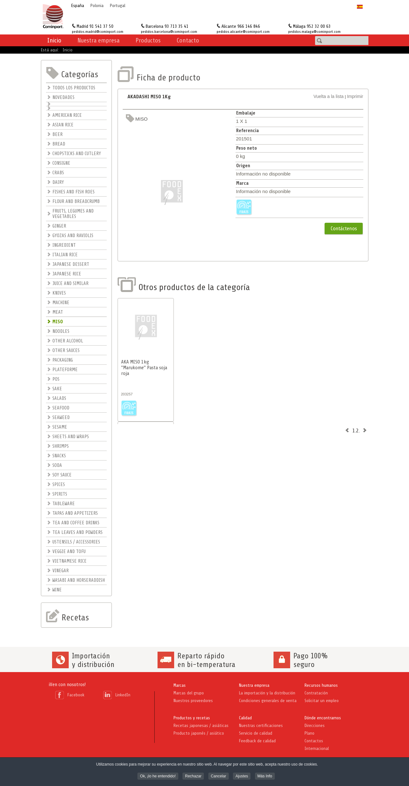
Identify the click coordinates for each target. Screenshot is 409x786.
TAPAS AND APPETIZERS (75, 513)
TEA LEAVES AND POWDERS (77, 532)
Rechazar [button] (193, 776)
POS (55, 379)
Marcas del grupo (189, 693)
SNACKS (59, 456)
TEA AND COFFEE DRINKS (75, 523)
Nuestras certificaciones (261, 725)
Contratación (316, 693)
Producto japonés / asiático (199, 733)
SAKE (57, 389)
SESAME (59, 427)
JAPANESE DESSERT (70, 264)
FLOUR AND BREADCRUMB (76, 201)
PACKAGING (62, 360)
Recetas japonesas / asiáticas (201, 725)
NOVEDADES (63, 97)
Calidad (245, 717)
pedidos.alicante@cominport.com (243, 31)
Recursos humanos (321, 685)
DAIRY (58, 182)
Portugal (117, 5)
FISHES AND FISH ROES (73, 192)
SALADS (59, 398)
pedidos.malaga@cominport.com (314, 31)
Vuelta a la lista (328, 96)
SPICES (58, 484)
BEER (57, 134)
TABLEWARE (63, 503)
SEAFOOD (60, 408)
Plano (309, 733)
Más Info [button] (265, 776)
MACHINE (60, 302)
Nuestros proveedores (193, 700)
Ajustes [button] (241, 776)
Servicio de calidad (255, 733)
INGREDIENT (64, 245)
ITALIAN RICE (65, 255)
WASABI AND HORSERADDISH (78, 580)
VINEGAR (60, 570)
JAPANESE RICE (66, 274)
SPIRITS (59, 494)
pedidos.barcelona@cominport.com (169, 31)
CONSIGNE (61, 163)
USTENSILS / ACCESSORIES (76, 542)
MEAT (57, 312)
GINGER (59, 226)
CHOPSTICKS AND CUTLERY (76, 153)
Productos (148, 40)
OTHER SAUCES (66, 350)
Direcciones (315, 725)
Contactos (314, 740)
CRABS (58, 173)
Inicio (54, 40)
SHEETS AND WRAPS (70, 436)
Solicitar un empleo (322, 700)
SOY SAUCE (62, 475)
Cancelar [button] (218, 776)
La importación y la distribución (267, 693)
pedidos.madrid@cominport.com (97, 31)
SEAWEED (61, 417)
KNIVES (59, 293)
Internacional (317, 748)
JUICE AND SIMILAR (70, 283)
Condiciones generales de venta (268, 700)
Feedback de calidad (257, 740)
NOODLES (60, 331)
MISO (57, 322)
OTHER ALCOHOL (67, 341)
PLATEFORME (65, 369)
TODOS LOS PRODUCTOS (73, 88)
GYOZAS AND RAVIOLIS (72, 235)
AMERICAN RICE (67, 115)
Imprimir (355, 96)
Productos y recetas (192, 717)
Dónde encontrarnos (323, 717)
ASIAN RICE (62, 125)
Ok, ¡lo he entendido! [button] (157, 776)
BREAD (58, 144)
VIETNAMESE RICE (69, 561)
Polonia (97, 5)
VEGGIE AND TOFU (69, 551)
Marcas (180, 685)
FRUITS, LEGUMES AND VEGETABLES (73, 213)
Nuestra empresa (254, 685)
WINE (57, 590)
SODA (57, 465)
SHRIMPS (60, 446)
